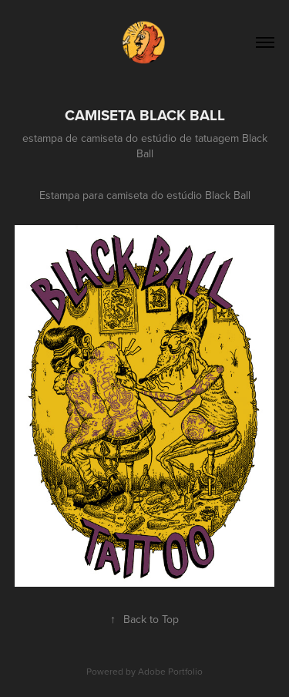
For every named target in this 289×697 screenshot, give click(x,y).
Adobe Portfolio (170, 671)
